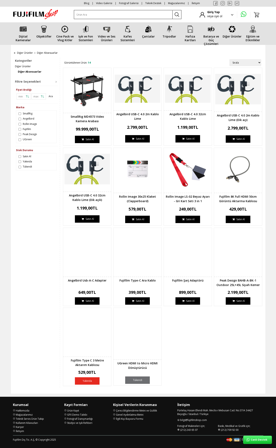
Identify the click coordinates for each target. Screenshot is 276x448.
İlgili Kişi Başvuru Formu (129, 419)
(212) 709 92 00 (229, 430)
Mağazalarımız (176, 3)
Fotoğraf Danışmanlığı (80, 419)
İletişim (196, 3)
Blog (86, 3)
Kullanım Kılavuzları (27, 423)
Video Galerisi (104, 3)
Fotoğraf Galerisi (129, 3)
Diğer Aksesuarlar (29, 71)
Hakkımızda (22, 410)
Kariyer (20, 427)
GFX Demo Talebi (77, 414)
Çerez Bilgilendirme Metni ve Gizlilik (136, 410)
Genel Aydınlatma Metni (129, 414)
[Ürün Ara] (123, 14)
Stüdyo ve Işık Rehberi (79, 423)
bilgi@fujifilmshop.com (193, 420)
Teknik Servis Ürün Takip (30, 419)
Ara (51, 96)
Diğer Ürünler (25, 53)
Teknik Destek (153, 3)
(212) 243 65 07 (189, 430)
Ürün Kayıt (73, 410)
